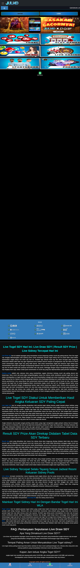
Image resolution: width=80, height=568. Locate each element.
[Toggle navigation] (3, 3)
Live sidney (5, 476)
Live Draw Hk (31, 497)
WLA (3, 521)
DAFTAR (20, 13)
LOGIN (59, 13)
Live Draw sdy (6, 355)
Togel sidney (6, 509)
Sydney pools (6, 373)
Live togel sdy (6, 405)
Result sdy (5, 441)
